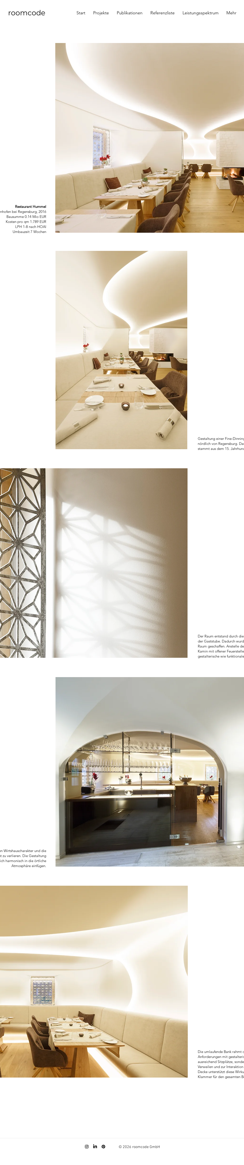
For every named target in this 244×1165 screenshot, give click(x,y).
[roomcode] (33, 13)
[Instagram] (86, 1146)
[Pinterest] (103, 1146)
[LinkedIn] (95, 1146)
